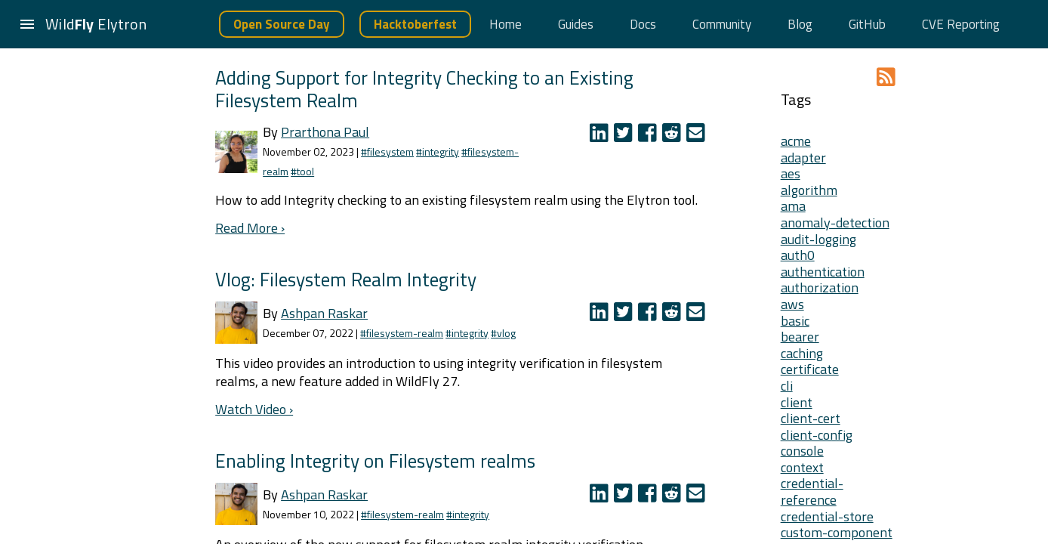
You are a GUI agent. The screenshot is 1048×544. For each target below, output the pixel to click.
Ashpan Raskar (324, 313)
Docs (643, 24)
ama (793, 206)
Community (721, 24)
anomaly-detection (835, 222)
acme (796, 141)
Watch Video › (254, 409)
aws (792, 304)
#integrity (437, 151)
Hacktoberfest (415, 24)
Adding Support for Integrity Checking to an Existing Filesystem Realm (424, 89)
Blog (800, 24)
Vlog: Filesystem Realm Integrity (345, 279)
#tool (302, 171)
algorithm (809, 190)
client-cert (810, 418)
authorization (819, 287)
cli (787, 386)
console (802, 450)
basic (795, 321)
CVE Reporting (961, 24)
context (802, 467)
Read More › (250, 228)
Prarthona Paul (325, 132)
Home (505, 24)
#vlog (503, 333)
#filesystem (387, 151)
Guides (575, 24)
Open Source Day (281, 24)
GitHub (867, 24)
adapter (803, 157)
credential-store (827, 516)
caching (802, 353)
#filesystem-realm (401, 333)
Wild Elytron (95, 24)
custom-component (836, 532)
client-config (816, 435)
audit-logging (818, 239)
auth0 (798, 255)
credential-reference (812, 491)
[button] (27, 24)
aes (790, 173)
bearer (800, 336)
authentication (823, 271)
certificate (810, 369)
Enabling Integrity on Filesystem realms (375, 460)
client (796, 402)
